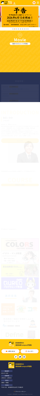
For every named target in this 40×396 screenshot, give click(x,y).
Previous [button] (1, 16)
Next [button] (38, 16)
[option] (20, 16)
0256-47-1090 (4, 373)
